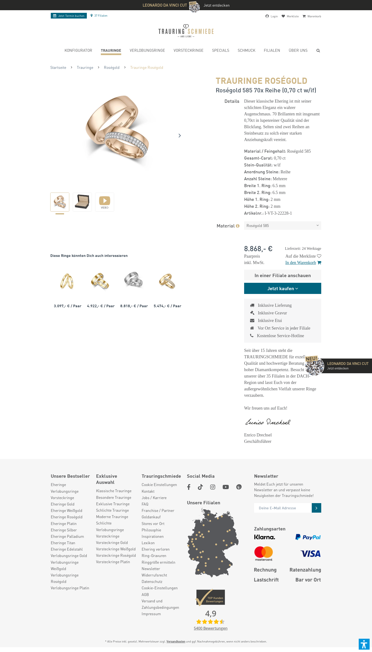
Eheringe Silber (64, 529)
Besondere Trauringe (113, 497)
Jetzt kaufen (280, 288)
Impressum (151, 613)
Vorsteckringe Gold (112, 542)
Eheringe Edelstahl (67, 549)
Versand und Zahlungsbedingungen (160, 604)
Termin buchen (68, 16)
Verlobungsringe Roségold (65, 578)
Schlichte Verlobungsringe (110, 526)
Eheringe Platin (64, 523)
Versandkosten (176, 641)
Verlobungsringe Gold (69, 555)
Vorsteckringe (62, 497)
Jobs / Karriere (154, 497)
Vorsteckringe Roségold (116, 555)
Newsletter (151, 568)
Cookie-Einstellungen (160, 587)
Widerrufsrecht (154, 574)
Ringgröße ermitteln (158, 562)
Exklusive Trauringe (113, 503)
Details (231, 101)
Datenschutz (152, 581)
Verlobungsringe (65, 491)
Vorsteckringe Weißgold (116, 548)
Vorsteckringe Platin (113, 561)
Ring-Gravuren (154, 555)
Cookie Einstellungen (159, 484)
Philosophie (151, 529)
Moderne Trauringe (112, 516)
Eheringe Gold (62, 503)
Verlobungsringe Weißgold (65, 565)
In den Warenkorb (303, 262)
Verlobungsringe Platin (70, 587)
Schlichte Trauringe (112, 510)
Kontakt (148, 491)
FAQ (145, 503)
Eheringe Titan (63, 542)
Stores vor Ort (153, 523)
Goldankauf (151, 516)
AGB (145, 594)
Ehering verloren (156, 549)
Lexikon (148, 542)
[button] (364, 644)
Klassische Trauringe (113, 490)
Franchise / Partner (158, 510)
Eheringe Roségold (67, 516)
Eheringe (58, 484)
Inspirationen (153, 536)
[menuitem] (78, 51)
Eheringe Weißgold (66, 510)
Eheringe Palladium (67, 536)
